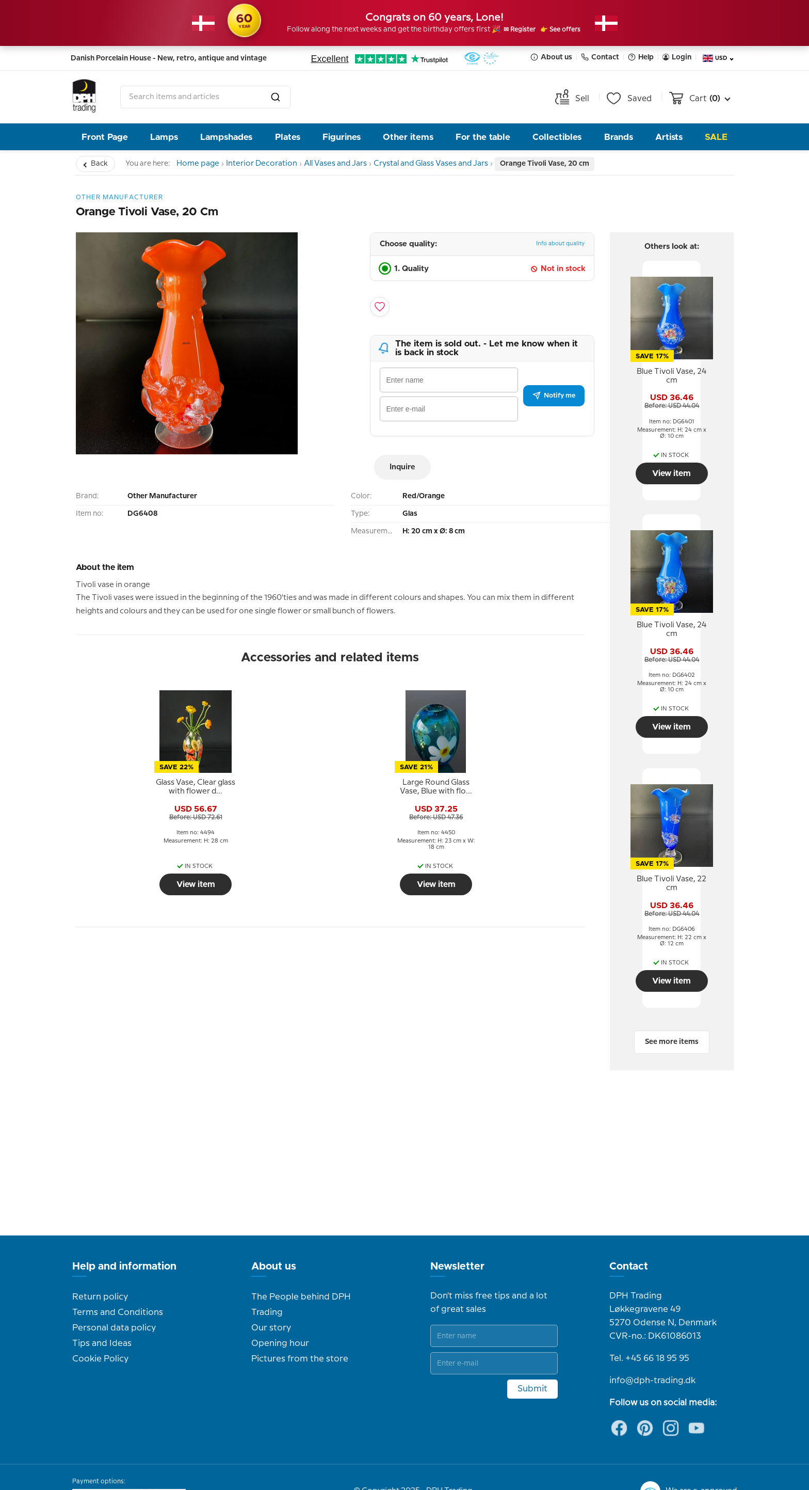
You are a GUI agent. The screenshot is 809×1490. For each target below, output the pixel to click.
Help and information (124, 1239)
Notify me (553, 395)
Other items (408, 137)
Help (641, 57)
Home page (201, 163)
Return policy (100, 1269)
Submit (532, 1361)
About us (551, 57)
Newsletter (457, 1239)
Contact (600, 57)
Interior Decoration (271, 163)
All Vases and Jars (351, 163)
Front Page (105, 137)
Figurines (341, 137)
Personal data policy (114, 1300)
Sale (716, 137)
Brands (618, 137)
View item (137, 884)
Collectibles (556, 137)
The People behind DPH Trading (301, 1277)
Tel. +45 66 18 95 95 (649, 1331)
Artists (669, 137)
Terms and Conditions (117, 1285)
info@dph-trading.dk (652, 1353)
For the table (483, 137)
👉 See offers (572, 30)
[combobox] (205, 97)
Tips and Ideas (102, 1316)
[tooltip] (137, 787)
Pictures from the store (299, 1331)
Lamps (164, 137)
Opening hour (280, 1316)
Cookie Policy (100, 1331)
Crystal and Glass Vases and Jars (454, 163)
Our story (271, 1300)
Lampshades (226, 137)
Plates (287, 137)
